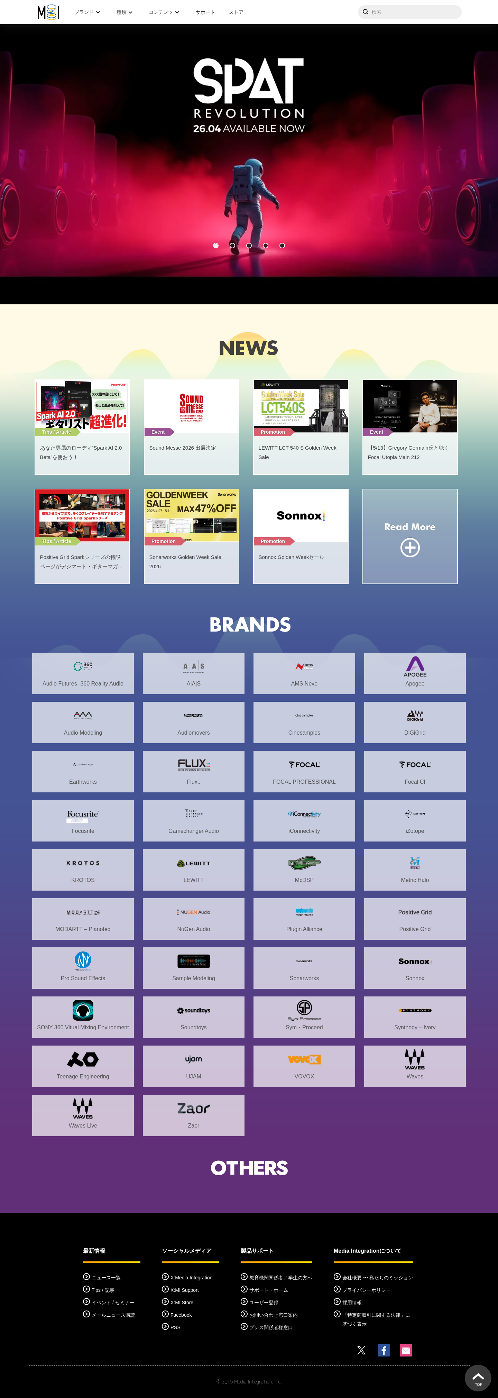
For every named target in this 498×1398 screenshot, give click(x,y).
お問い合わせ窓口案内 (273, 1315)
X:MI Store (181, 1302)
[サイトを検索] (410, 12)
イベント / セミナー (113, 1302)
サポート (205, 12)
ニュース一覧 (106, 1277)
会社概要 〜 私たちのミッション (377, 1277)
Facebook (181, 1315)
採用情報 (352, 1302)
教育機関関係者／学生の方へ (280, 1277)
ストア (236, 12)
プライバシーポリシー (366, 1290)
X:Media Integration (191, 1277)
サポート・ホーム (268, 1290)
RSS (175, 1327)
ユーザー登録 (263, 1302)
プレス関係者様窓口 (271, 1327)
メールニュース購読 (113, 1315)
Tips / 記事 (103, 1290)
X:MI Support (184, 1290)
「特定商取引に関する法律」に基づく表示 (376, 1319)
